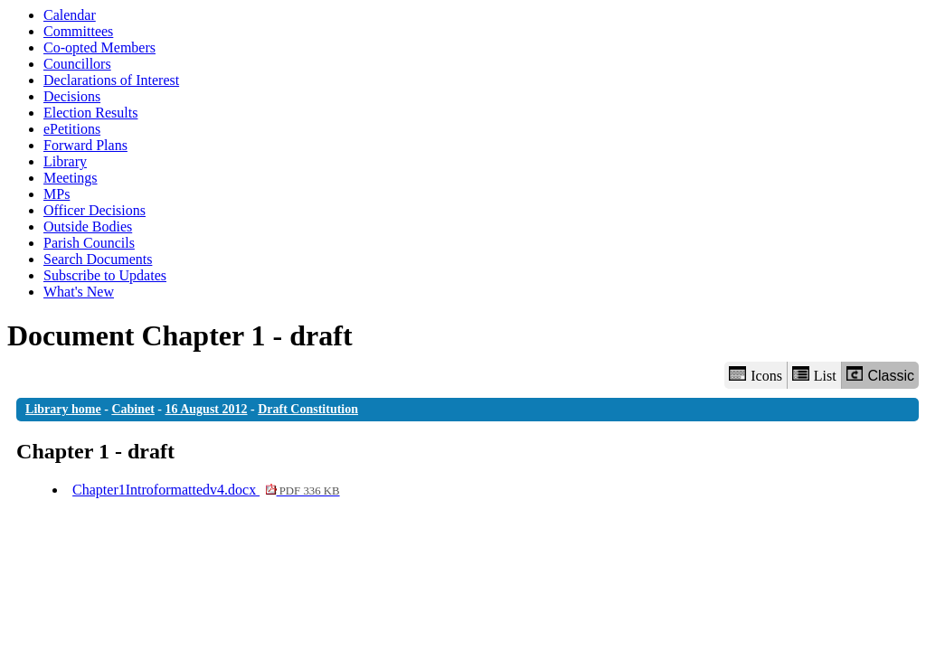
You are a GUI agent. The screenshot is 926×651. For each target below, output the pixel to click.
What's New (78, 291)
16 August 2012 (206, 409)
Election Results (90, 112)
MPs (56, 194)
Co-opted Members (99, 47)
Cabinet (132, 409)
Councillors (77, 63)
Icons (755, 374)
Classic (880, 374)
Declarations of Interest (111, 80)
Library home (63, 409)
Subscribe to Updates (104, 275)
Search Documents (97, 259)
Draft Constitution (308, 409)
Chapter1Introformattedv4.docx (205, 489)
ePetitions (71, 129)
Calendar (69, 15)
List (814, 374)
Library (65, 161)
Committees (78, 31)
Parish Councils (89, 242)
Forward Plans (85, 145)
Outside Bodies (87, 226)
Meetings (70, 177)
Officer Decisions (94, 210)
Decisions (71, 96)
